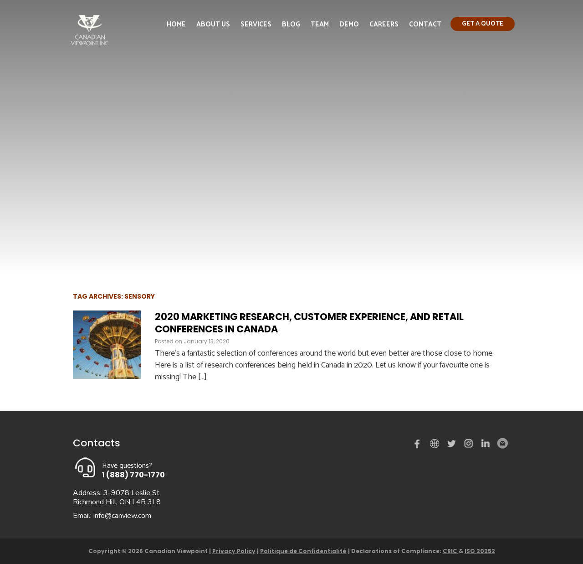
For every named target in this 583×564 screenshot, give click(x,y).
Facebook (419, 445)
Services (255, 24)
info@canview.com (122, 516)
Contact (425, 24)
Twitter (453, 445)
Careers (384, 24)
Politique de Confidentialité (303, 551)
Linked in (485, 445)
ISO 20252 (480, 551)
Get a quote (482, 24)
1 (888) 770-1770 (133, 475)
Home (176, 24)
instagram (469, 445)
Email (502, 443)
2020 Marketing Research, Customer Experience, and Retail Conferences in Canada (309, 323)
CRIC (451, 551)
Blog (291, 24)
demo (436, 444)
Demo (349, 24)
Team (320, 24)
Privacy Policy (234, 551)
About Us (213, 24)
